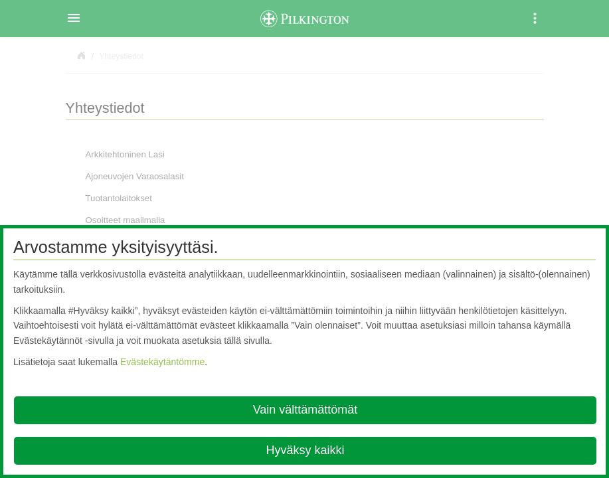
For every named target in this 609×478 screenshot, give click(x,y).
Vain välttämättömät (305, 409)
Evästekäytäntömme (162, 362)
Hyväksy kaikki (305, 450)
